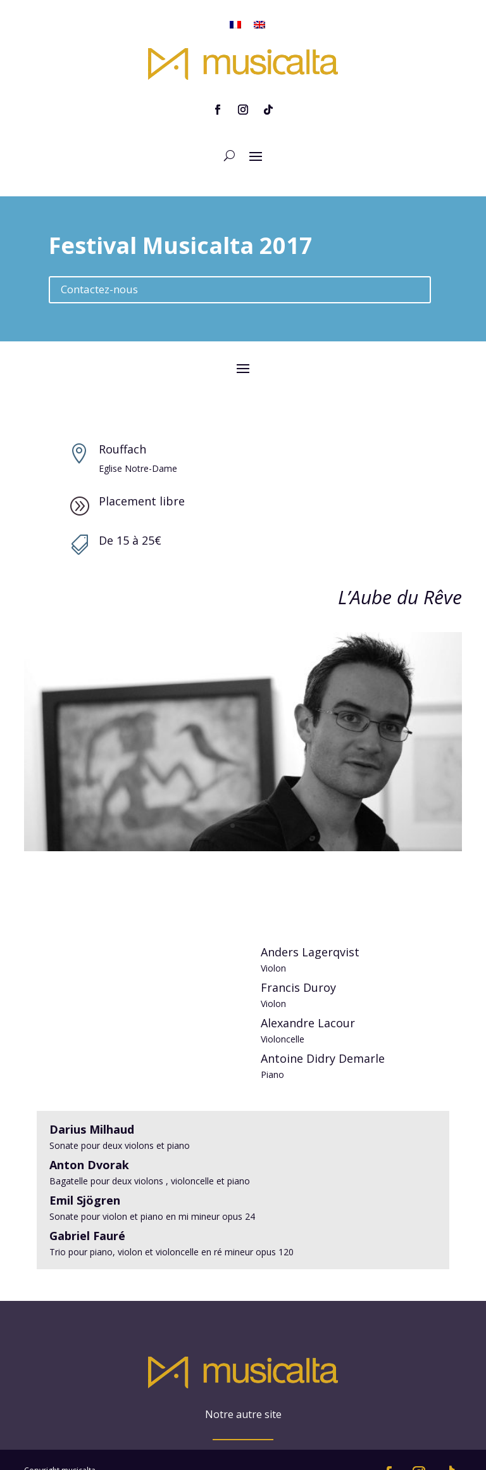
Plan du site (44, 1427)
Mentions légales (54, 1443)
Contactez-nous (99, 260)
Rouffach (122, 420)
